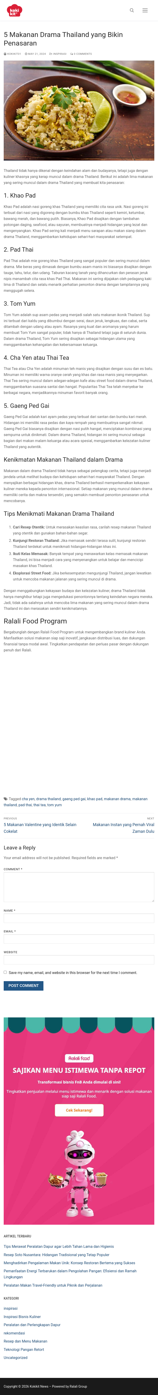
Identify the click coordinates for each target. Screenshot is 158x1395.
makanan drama (117, 799)
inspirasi (58, 53)
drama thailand (48, 799)
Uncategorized (15, 1357)
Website (10, 952)
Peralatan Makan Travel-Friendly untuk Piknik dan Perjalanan (53, 1285)
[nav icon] (145, 10)
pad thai (25, 805)
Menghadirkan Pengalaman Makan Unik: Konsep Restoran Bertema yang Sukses (69, 1263)
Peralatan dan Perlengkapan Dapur (32, 1325)
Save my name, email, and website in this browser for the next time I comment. (73, 973)
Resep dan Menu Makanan (25, 1341)
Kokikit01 (12, 53)
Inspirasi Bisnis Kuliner (22, 1317)
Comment (13, 869)
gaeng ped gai (73, 799)
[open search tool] (132, 10)
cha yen (28, 799)
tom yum (54, 805)
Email (10, 931)
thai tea (39, 805)
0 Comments (81, 53)
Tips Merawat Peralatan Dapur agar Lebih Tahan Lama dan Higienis (59, 1246)
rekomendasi (14, 1333)
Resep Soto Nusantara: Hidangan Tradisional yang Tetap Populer (56, 1255)
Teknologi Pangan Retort (24, 1349)
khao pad (94, 799)
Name (9, 910)
